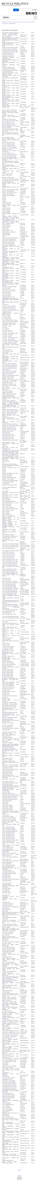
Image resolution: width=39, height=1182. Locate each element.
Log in (16, 10)
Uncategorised (5, 23)
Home (9, 21)
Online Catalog (19, 21)
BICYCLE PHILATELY (15, 3)
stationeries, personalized (29, 21)
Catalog (13, 21)
